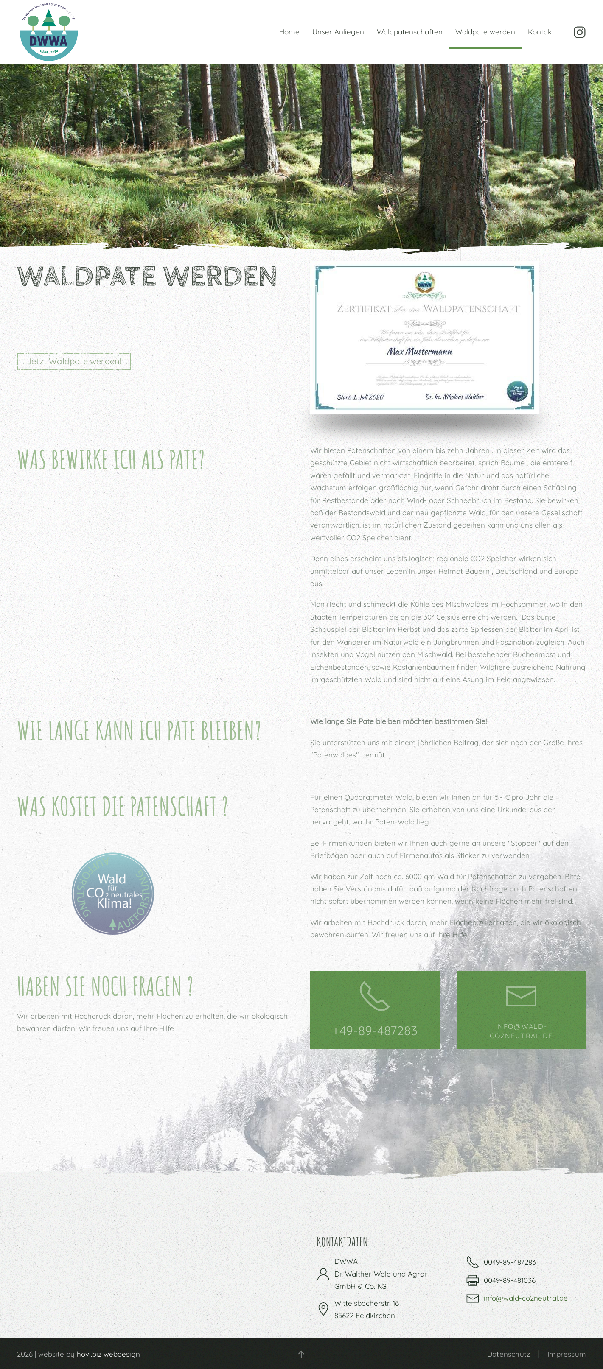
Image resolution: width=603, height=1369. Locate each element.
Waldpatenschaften (410, 31)
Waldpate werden (485, 31)
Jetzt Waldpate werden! (74, 361)
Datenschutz (508, 1355)
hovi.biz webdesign (106, 1353)
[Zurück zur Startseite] (49, 32)
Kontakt (541, 31)
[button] (300, 1354)
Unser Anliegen (338, 31)
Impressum (566, 1355)
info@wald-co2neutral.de (526, 1298)
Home (289, 31)
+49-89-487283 (375, 1031)
